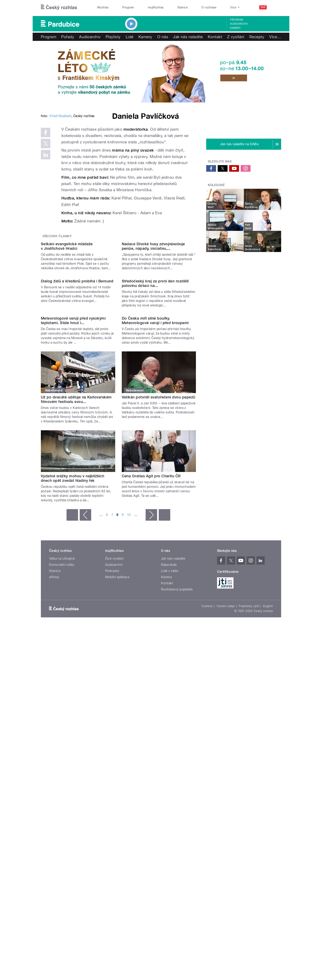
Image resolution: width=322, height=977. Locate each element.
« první (72, 702)
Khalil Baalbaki (60, 178)
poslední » (164, 702)
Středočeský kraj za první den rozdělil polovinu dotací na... (155, 429)
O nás (162, 37)
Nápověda (169, 752)
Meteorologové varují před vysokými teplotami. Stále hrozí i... (73, 507)
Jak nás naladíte (188, 37)
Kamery (235, 27)
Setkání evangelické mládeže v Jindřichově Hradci (67, 349)
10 (129, 702)
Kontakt (215, 37)
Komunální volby (61, 752)
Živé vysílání (114, 746)
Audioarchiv (239, 23)
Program (128, 7)
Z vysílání (235, 37)
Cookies (207, 793)
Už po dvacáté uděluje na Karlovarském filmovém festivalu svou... (76, 586)
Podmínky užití (249, 793)
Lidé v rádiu (170, 758)
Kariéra (166, 764)
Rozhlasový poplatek (177, 777)
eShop (54, 764)
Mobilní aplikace (117, 764)
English (268, 793)
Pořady (67, 37)
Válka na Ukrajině (62, 746)
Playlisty (113, 37)
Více (255, 37)
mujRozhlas (156, 7)
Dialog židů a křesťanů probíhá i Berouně (77, 427)
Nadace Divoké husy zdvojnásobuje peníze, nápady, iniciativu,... (153, 349)
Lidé (129, 37)
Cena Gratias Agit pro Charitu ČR (151, 663)
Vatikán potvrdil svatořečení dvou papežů (158, 584)
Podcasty (112, 758)
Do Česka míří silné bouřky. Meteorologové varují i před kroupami (155, 507)
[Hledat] (275, 7)
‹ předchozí (85, 702)
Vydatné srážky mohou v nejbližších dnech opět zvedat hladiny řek (72, 665)
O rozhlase (208, 7)
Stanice (182, 7)
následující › (151, 702)
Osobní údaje (226, 793)
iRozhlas (103, 7)
